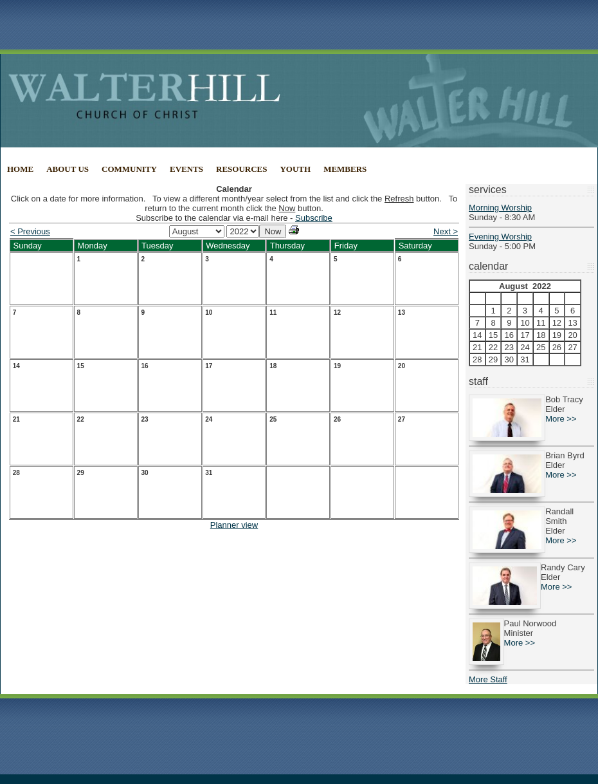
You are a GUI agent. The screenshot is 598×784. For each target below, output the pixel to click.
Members (345, 169)
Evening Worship (500, 236)
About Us (67, 169)
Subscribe (313, 218)
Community (129, 169)
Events (186, 169)
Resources (241, 169)
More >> (560, 419)
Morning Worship (500, 207)
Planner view (234, 525)
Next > (445, 231)
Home (20, 169)
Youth (295, 169)
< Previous (30, 231)
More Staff (488, 679)
